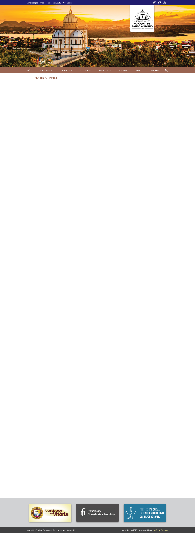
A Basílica (45, 70)
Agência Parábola (161, 530)
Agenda (123, 70)
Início (30, 70)
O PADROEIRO (66, 70)
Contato (138, 70)
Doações (154, 70)
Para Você (104, 70)
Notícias (85, 70)
